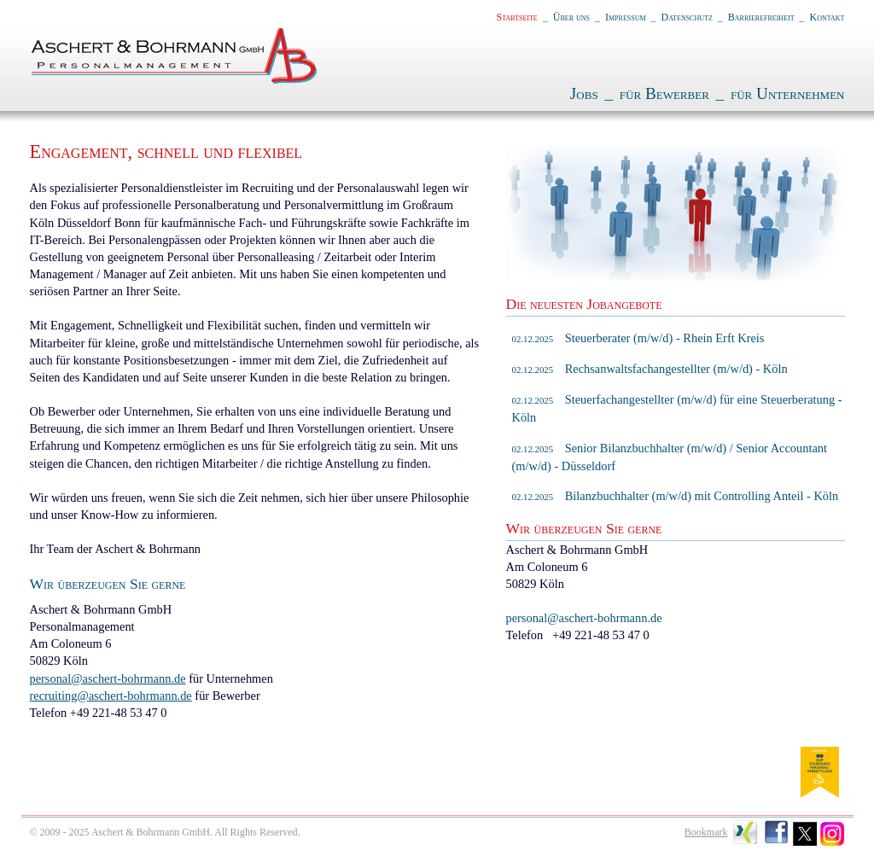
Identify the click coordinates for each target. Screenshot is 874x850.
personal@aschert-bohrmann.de (108, 678)
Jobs (584, 93)
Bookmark (706, 832)
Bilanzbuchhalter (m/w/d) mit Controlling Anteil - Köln (675, 496)
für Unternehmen (788, 93)
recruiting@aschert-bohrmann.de (111, 695)
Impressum (625, 17)
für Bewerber (664, 93)
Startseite (517, 17)
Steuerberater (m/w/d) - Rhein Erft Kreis (638, 338)
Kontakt (827, 17)
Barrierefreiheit (761, 17)
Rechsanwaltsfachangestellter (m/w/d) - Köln (650, 369)
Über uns (571, 17)
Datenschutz (687, 17)
